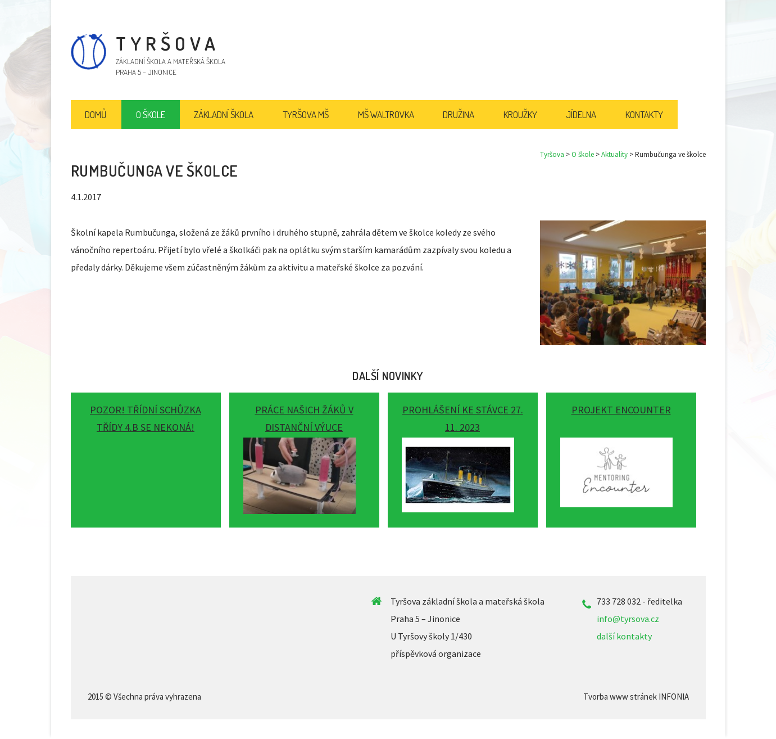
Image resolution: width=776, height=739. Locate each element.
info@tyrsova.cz (628, 618)
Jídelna (581, 114)
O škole (582, 154)
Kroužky (520, 114)
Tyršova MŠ (306, 114)
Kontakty (644, 114)
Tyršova (552, 154)
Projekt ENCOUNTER (621, 409)
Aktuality (614, 154)
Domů (96, 114)
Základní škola (223, 114)
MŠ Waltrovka (386, 114)
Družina (458, 114)
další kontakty (624, 636)
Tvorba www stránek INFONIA (636, 696)
